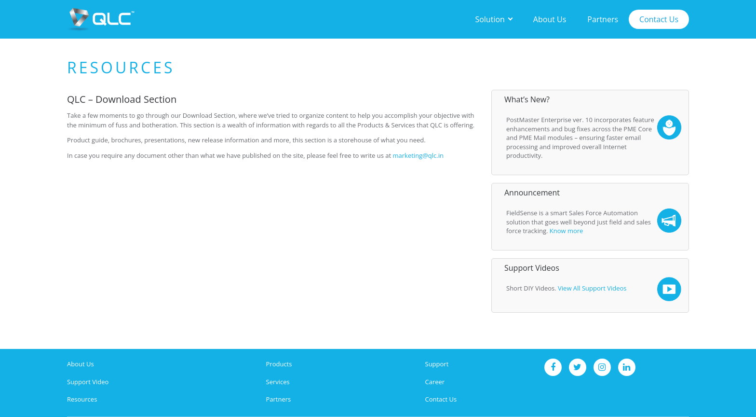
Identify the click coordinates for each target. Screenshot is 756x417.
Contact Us (658, 19)
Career (435, 381)
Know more (566, 230)
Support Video (87, 381)
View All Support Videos (592, 288)
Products (279, 364)
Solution (489, 19)
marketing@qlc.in (418, 155)
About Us (550, 19)
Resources (82, 399)
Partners (602, 19)
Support (437, 364)
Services (278, 381)
